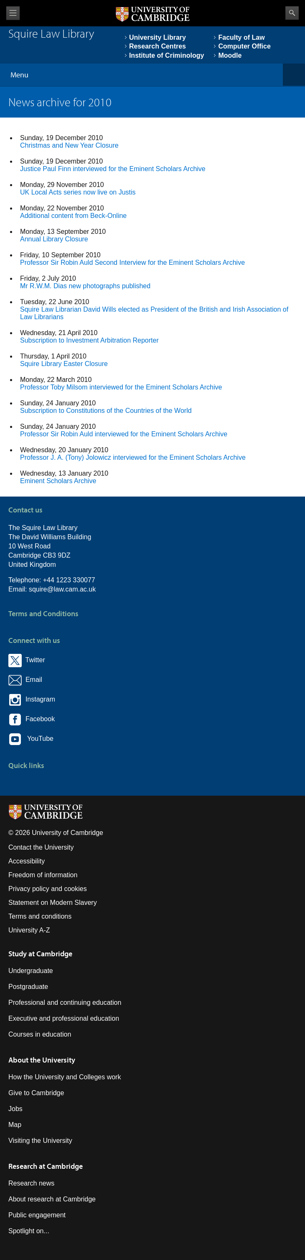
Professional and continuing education (64, 1002)
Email (32, 679)
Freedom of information (42, 874)
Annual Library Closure (54, 239)
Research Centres (157, 46)
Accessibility (26, 861)
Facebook (31, 718)
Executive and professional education (63, 1018)
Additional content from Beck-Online (73, 215)
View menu (13, 13)
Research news (31, 1183)
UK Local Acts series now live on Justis (78, 192)
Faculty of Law (241, 37)
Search (292, 13)
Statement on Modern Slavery (52, 902)
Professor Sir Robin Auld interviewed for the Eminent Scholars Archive (123, 434)
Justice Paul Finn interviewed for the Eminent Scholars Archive (113, 168)
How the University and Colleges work (64, 1077)
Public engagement (37, 1215)
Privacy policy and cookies (47, 888)
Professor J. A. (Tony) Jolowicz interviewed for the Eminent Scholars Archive (133, 457)
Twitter (26, 659)
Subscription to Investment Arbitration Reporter (89, 340)
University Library (157, 37)
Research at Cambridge (45, 1166)
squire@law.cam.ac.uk (62, 589)
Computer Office (244, 46)
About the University (41, 1060)
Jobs (15, 1108)
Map (14, 1124)
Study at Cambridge (40, 953)
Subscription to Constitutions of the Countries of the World (106, 410)
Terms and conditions (39, 916)
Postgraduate (28, 986)
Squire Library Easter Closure (64, 363)
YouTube (30, 739)
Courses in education (39, 1034)
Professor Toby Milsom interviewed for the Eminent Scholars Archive (121, 387)
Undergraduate (30, 970)
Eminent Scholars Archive (58, 480)
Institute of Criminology (166, 55)
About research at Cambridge (52, 1199)
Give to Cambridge (36, 1092)
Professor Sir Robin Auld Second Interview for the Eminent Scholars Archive (132, 262)
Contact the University (41, 847)
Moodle (229, 55)
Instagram (31, 699)
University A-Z (29, 930)
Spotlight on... (28, 1230)
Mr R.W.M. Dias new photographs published (85, 285)
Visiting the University (40, 1140)
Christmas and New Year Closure (69, 145)
